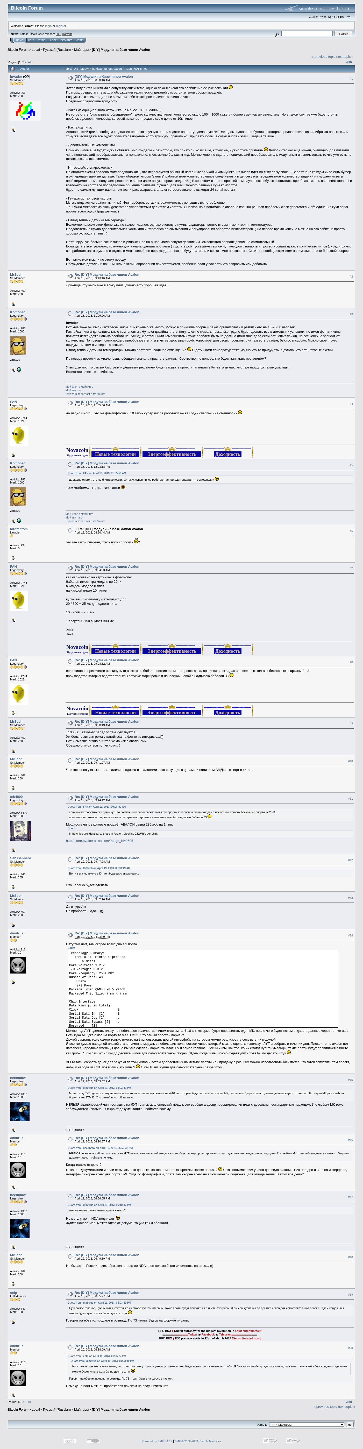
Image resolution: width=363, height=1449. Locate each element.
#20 (350, 1347)
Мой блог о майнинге (79, 386)
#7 (351, 568)
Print (349, 61)
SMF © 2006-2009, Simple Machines (198, 1441)
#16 (350, 1139)
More (79, 40)
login (48, 25)
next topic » (345, 57)
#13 (350, 897)
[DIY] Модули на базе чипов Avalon (121, 50)
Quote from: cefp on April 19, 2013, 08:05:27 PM (97, 1356)
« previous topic (323, 57)
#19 (350, 1294)
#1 (351, 78)
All (29, 62)
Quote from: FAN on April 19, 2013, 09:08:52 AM (97, 806)
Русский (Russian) (57, 50)
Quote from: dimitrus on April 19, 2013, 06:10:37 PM (99, 1205)
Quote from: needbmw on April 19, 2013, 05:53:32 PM (100, 1148)
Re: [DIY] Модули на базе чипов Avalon (107, 274)
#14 (350, 935)
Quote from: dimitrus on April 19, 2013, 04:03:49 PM (99, 1087)
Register (67, 40)
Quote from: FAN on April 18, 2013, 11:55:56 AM (97, 473)
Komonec (17, 312)
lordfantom (19, 529)
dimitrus (16, 933)
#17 (350, 1196)
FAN (13, 402)
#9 (351, 723)
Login (54, 40)
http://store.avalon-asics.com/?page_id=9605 (99, 841)
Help (31, 40)
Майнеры (81, 50)
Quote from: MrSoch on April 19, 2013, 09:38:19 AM (99, 868)
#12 (350, 860)
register (61, 25)
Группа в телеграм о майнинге (85, 393)
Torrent (67, 33)
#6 (351, 530)
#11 (350, 798)
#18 (350, 1257)
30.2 (58, 33)
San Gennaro (20, 858)
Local (36, 50)
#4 (351, 403)
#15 (350, 1079)
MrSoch (16, 274)
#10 (350, 761)
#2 (351, 276)
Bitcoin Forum (18, 50)
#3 (351, 314)
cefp (13, 1293)
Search (42, 40)
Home (19, 40)
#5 (351, 465)
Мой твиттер (74, 390)
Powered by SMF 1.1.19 (157, 1441)
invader (16, 77)
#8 (351, 662)
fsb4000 (16, 797)
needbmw (18, 1078)
